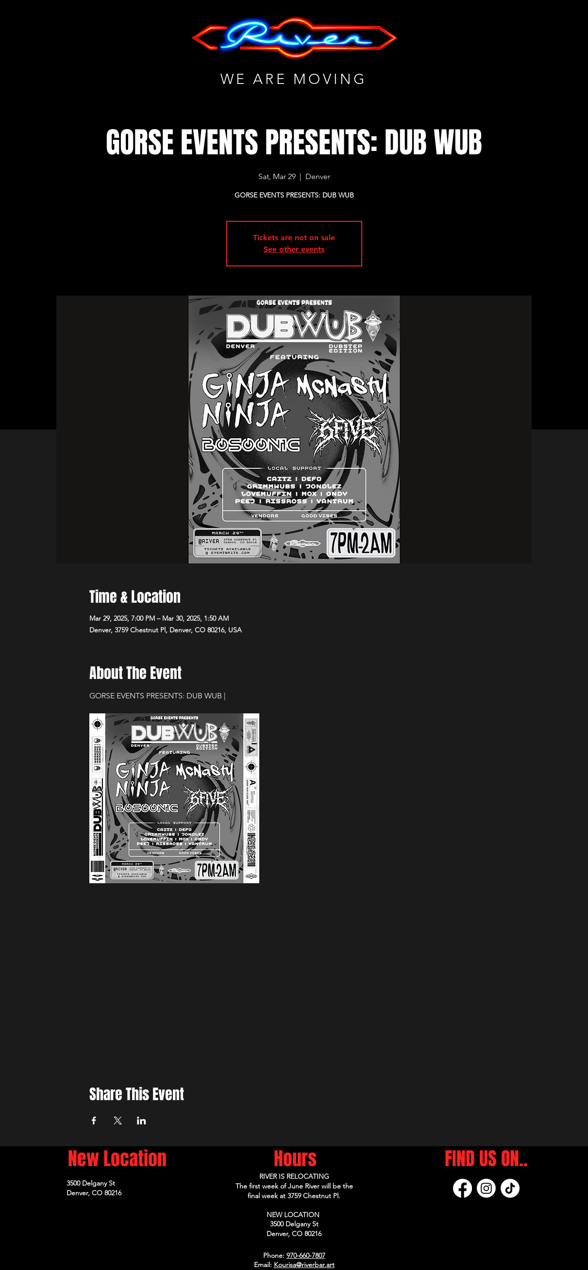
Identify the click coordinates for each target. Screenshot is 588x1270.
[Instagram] (486, 1188)
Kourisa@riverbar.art (304, 1264)
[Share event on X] (117, 1120)
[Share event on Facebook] (94, 1120)
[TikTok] (510, 1188)
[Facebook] (462, 1188)
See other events (294, 249)
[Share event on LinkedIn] (141, 1120)
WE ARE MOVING (294, 78)
